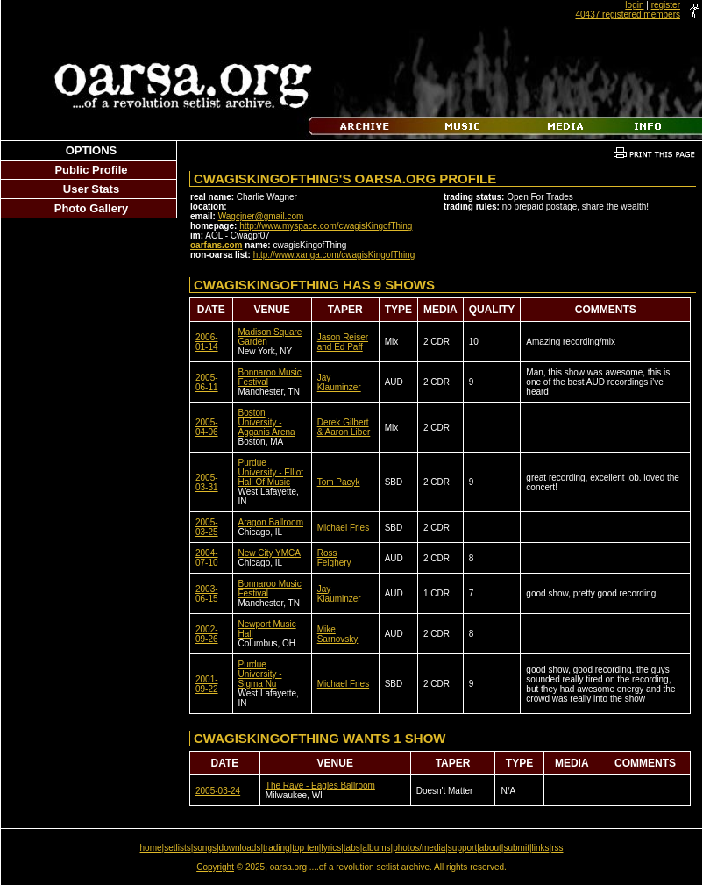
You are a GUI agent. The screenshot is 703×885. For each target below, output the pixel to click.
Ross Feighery (334, 557)
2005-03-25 (206, 527)
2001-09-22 (206, 684)
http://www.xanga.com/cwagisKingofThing (334, 255)
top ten (305, 848)
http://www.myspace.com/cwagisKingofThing (325, 226)
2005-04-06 (206, 427)
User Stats (91, 189)
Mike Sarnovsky (338, 634)
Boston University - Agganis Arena (266, 422)
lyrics (331, 848)
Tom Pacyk (338, 482)
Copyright (215, 867)
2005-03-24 (217, 791)
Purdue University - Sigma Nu (260, 674)
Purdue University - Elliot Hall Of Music (270, 472)
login (634, 5)
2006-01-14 (206, 342)
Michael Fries (343, 527)
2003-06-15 (206, 593)
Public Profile (90, 169)
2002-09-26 (206, 634)
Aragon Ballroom (270, 522)
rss (557, 848)
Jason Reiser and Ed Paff (342, 342)
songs (205, 848)
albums (376, 848)
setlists (177, 848)
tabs (352, 848)
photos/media (419, 848)
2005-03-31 (206, 482)
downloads (240, 848)
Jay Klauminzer (339, 382)
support (462, 848)
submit (516, 848)
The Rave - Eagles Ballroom (320, 785)
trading (276, 848)
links (541, 848)
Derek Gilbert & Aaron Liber (344, 427)
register (665, 5)
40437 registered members (627, 14)
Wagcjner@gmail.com (261, 216)
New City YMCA (270, 553)
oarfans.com (216, 245)
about (490, 848)
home (151, 848)
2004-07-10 (206, 557)
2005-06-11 (206, 382)
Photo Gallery (91, 208)
